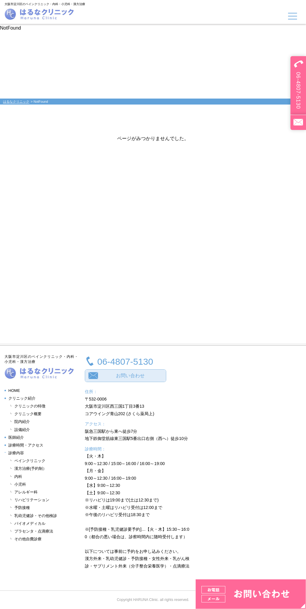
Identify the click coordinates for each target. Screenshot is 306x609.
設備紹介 (22, 429)
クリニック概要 (28, 414)
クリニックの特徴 (29, 406)
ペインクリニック (29, 460)
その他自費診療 (28, 539)
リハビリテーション (31, 500)
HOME (14, 390)
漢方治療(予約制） (30, 468)
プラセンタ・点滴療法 (33, 531)
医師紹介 (16, 437)
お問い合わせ (130, 375)
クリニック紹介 (22, 398)
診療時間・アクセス (25, 445)
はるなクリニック (16, 101)
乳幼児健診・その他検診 (35, 515)
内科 (18, 476)
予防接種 (22, 507)
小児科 (20, 484)
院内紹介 (22, 421)
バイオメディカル (29, 523)
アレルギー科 (26, 492)
